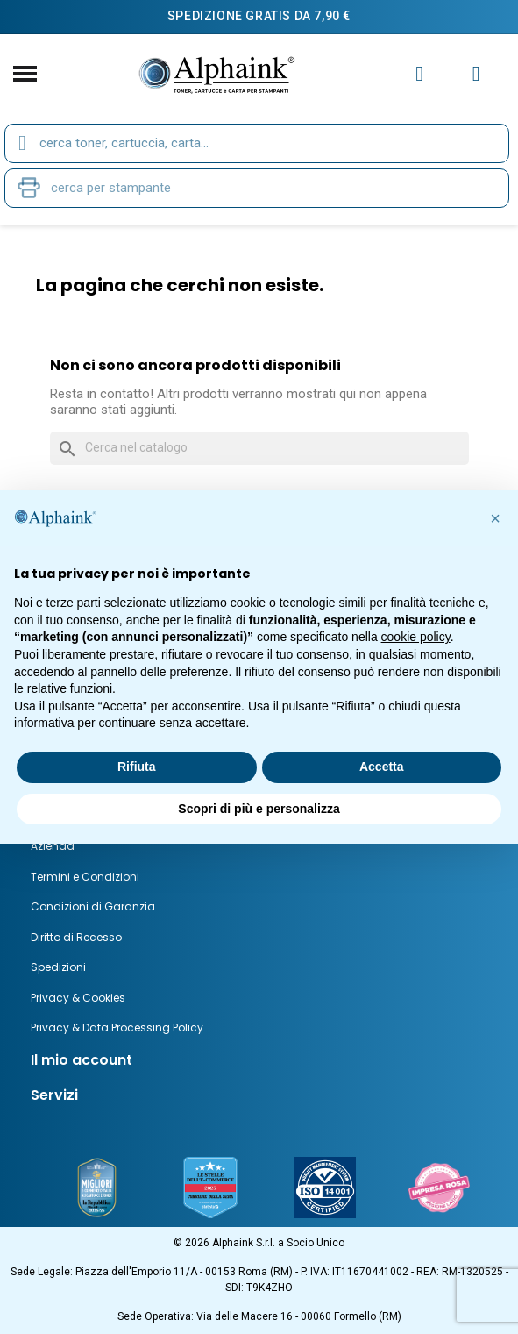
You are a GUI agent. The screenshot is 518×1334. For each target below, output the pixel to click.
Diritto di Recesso (76, 937)
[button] (495, 518)
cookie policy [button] (416, 637)
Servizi (54, 1095)
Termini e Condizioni (85, 876)
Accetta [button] (381, 767)
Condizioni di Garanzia (93, 906)
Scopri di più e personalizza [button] (258, 809)
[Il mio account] (419, 73)
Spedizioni (58, 966)
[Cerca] (259, 448)
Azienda (53, 845)
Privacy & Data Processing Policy (117, 1027)
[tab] (259, 1060)
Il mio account (81, 1060)
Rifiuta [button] (136, 767)
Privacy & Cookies (78, 997)
